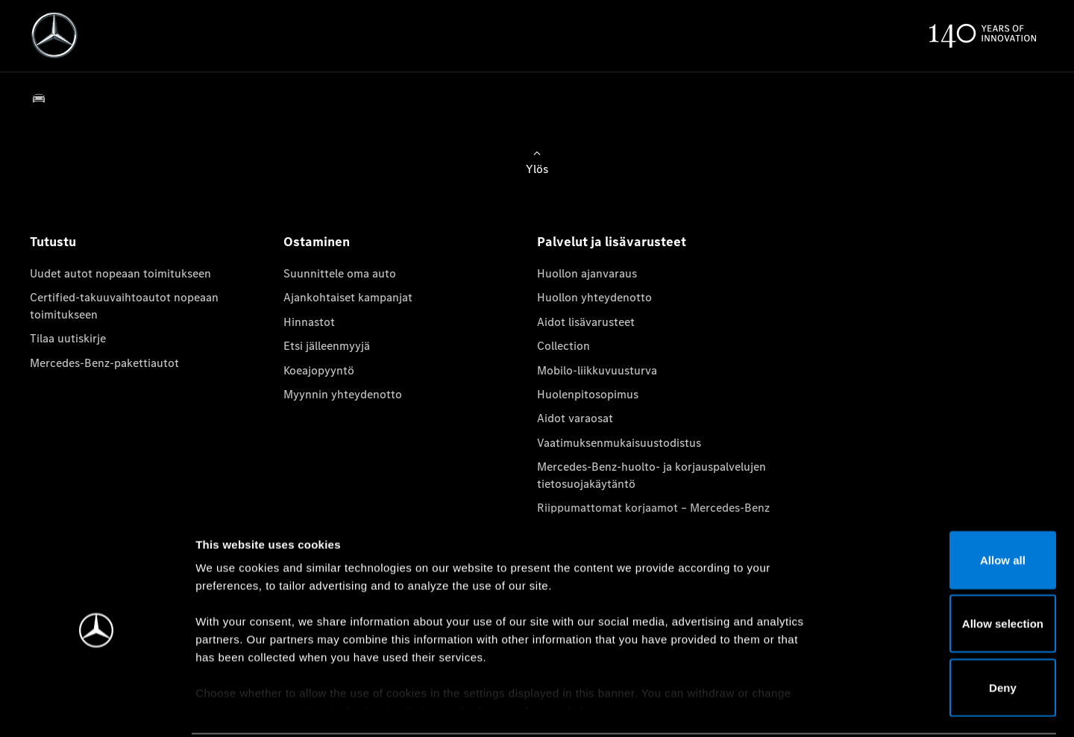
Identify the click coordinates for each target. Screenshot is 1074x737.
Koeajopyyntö (318, 370)
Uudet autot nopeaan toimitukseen (120, 273)
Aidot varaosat (575, 418)
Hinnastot (309, 322)
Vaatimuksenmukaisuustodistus (619, 443)
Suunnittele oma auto (339, 273)
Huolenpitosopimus (587, 394)
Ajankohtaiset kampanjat (347, 297)
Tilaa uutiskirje (68, 338)
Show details (782, 707)
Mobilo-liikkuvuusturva (597, 370)
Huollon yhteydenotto (594, 297)
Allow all (950, 504)
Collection (563, 346)
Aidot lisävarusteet (586, 322)
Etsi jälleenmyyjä (326, 346)
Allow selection (949, 568)
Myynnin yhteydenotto (342, 394)
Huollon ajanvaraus (587, 273)
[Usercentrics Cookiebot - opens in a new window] (96, 708)
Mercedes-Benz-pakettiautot (104, 363)
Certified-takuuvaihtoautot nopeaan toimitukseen (124, 305)
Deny (950, 631)
